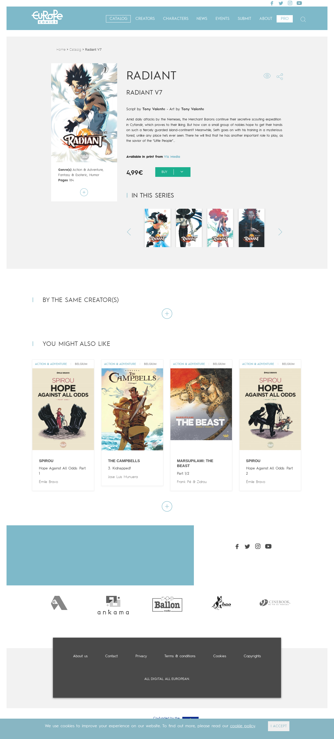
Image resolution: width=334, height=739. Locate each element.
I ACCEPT (279, 726)
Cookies (219, 656)
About (265, 19)
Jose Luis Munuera (123, 477)
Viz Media (172, 157)
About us (80, 656)
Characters (175, 19)
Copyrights (252, 656)
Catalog (118, 19)
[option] (59, 603)
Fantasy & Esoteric (72, 175)
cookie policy (242, 726)
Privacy (141, 656)
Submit (244, 19)
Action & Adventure (88, 170)
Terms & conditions (179, 656)
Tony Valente (153, 109)
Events (222, 19)
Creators (145, 19)
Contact (111, 656)
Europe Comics (47, 19)
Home (60, 49)
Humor (94, 175)
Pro (285, 19)
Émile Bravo (48, 482)
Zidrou (202, 482)
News (201, 19)
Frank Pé (184, 482)
